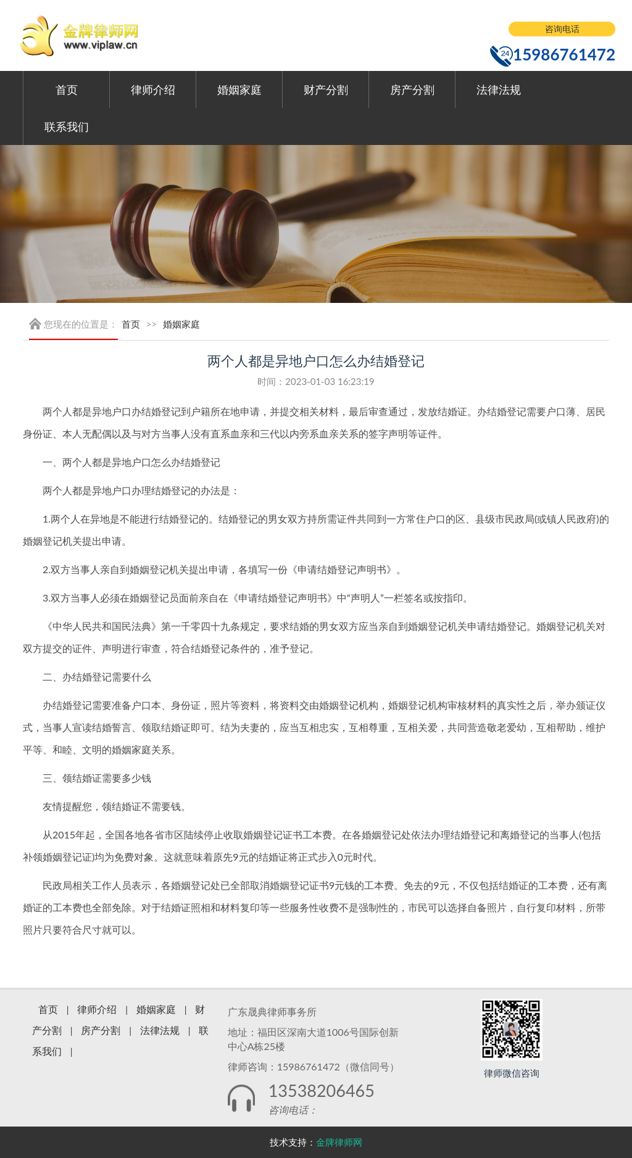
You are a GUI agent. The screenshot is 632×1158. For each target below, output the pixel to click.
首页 (67, 89)
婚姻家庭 (239, 89)
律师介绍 (153, 89)
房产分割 (412, 89)
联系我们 (66, 126)
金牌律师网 (339, 1142)
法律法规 (498, 89)
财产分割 (326, 89)
